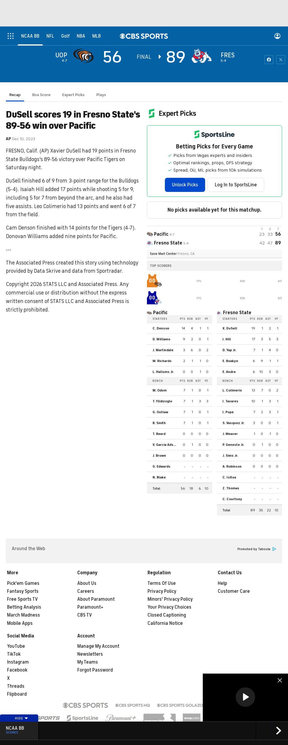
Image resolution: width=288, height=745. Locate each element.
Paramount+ (90, 607)
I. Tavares (230, 401)
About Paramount (96, 599)
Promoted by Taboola (256, 549)
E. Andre (229, 372)
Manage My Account (98, 646)
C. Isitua (229, 477)
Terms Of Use (162, 583)
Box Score (41, 94)
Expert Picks (73, 94)
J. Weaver (230, 434)
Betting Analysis (24, 607)
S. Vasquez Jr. (233, 423)
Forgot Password (95, 670)
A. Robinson (232, 466)
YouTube (16, 646)
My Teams (87, 662)
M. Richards (162, 361)
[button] (245, 697)
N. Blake (159, 477)
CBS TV (84, 615)
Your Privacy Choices (169, 607)
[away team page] (85, 56)
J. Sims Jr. (230, 455)
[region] (245, 697)
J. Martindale (163, 350)
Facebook (17, 670)
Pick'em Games (23, 583)
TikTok (14, 654)
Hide (21, 718)
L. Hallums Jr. (163, 372)
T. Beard (159, 434)
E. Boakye (230, 361)
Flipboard (17, 694)
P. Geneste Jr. (233, 444)
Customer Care (234, 591)
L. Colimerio (232, 390)
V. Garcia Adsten (166, 444)
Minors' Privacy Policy (170, 599)
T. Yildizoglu (162, 401)
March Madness (23, 615)
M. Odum (160, 390)
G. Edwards (161, 466)
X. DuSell (229, 328)
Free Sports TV (22, 599)
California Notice (165, 623)
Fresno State (237, 313)
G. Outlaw (160, 412)
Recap (15, 94)
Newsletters (90, 654)
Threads (15, 686)
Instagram (18, 662)
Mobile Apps (20, 623)
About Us (86, 583)
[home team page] (203, 56)
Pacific (160, 313)
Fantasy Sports (22, 591)
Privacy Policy (162, 591)
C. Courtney (232, 499)
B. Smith (159, 423)
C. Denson (161, 328)
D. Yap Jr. (229, 350)
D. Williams (161, 339)
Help (222, 583)
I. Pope (228, 412)
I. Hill (226, 339)
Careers (85, 591)
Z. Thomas (230, 488)
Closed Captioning (167, 615)
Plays (101, 94)
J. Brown (159, 455)
